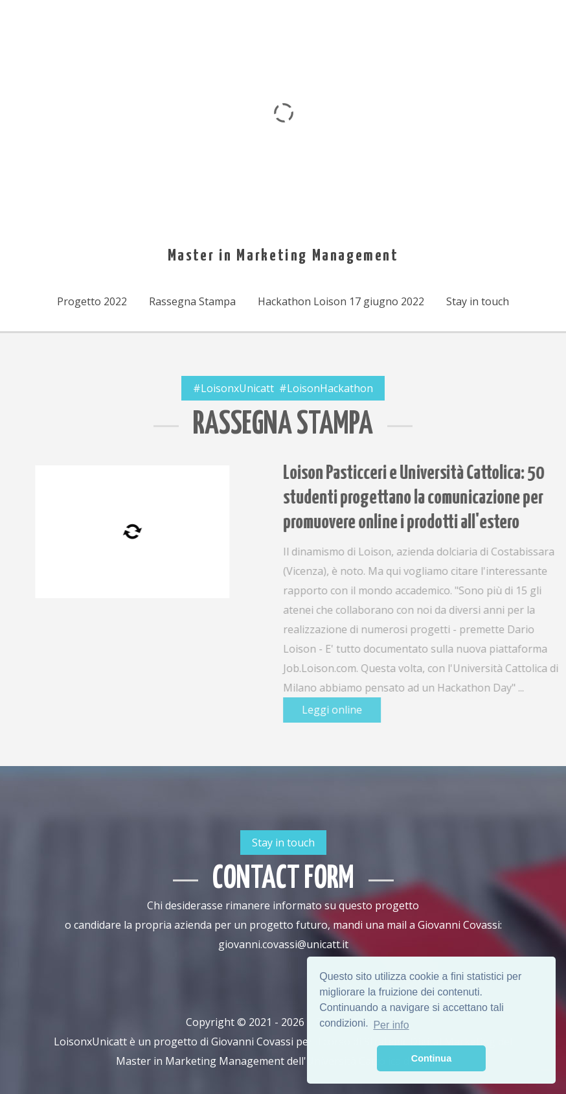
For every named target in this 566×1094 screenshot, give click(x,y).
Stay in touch (477, 301)
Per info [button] (391, 1024)
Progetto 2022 (92, 301)
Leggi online (378, 710)
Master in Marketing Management (283, 256)
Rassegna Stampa (192, 301)
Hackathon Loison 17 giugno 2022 (341, 301)
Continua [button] (431, 1058)
